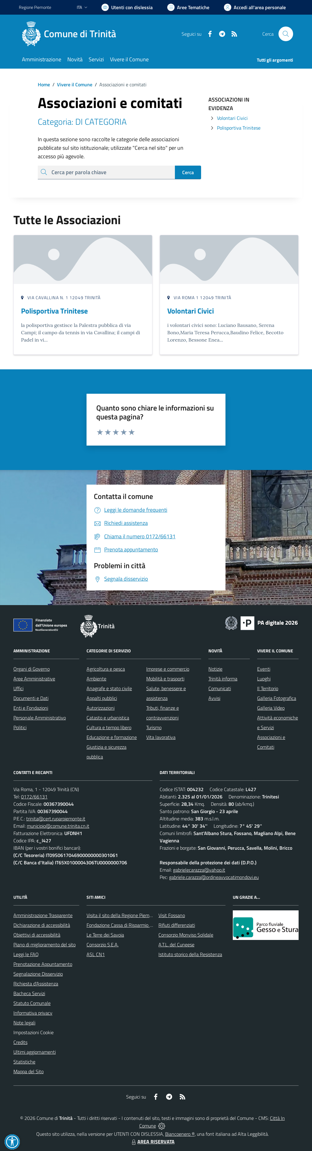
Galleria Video (271, 708)
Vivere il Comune (74, 84)
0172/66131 (34, 796)
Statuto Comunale (32, 1003)
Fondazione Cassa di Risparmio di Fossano (129, 925)
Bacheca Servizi (29, 993)
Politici (20, 727)
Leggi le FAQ (26, 954)
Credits (20, 1042)
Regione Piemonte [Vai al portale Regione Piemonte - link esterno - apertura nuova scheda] (35, 7)
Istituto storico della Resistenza (190, 954)
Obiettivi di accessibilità (36, 934)
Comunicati (219, 688)
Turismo (153, 727)
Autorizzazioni (101, 708)
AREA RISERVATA (152, 1141)
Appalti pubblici (102, 698)
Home (44, 84)
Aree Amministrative (34, 678)
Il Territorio (267, 688)
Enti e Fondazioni (30, 708)
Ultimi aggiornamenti (34, 1052)
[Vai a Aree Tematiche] (188, 7)
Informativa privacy (32, 1013)
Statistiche (24, 1061)
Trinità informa (222, 678)
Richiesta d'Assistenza (35, 983)
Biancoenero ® (180, 1134)
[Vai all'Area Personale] (255, 7)
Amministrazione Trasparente (43, 915)
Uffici (18, 688)
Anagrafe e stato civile (109, 688)
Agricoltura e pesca (106, 668)
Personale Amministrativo (39, 717)
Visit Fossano (171, 915)
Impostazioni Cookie (33, 1032)
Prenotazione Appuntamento (42, 964)
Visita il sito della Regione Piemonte (123, 915)
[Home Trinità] (71, 33)
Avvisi (214, 698)
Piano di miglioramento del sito (44, 944)
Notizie (215, 668)
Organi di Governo (31, 668)
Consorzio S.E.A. (103, 944)
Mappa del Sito (28, 1071)
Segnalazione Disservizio (38, 973)
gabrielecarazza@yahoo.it (199, 869)
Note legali (24, 1022)
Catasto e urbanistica (108, 717)
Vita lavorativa (161, 737)
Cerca (188, 172)
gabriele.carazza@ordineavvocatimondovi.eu (214, 877)
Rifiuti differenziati (176, 925)
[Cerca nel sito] (285, 34)
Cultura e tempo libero (109, 727)
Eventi (263, 668)
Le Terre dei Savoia (105, 934)
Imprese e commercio (167, 668)
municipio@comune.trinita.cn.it (58, 826)
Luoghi (264, 678)
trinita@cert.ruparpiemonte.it (55, 818)
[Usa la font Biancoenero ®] (127, 7)
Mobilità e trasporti (165, 678)
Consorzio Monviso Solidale (185, 934)
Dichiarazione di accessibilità (41, 925)
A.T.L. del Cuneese (176, 944)
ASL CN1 (96, 954)
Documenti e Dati (30, 698)
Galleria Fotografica (276, 698)
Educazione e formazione (112, 737)
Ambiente (96, 678)
